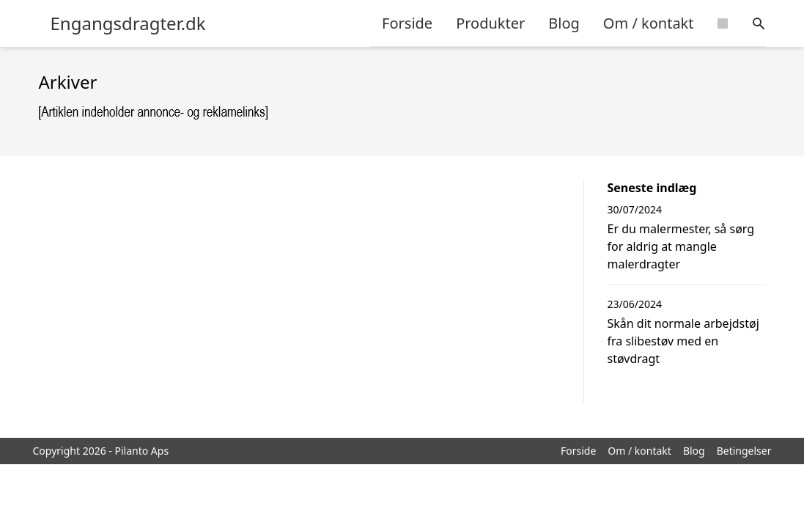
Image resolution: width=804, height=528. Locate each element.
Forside (407, 23)
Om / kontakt (648, 23)
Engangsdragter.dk (128, 23)
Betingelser (744, 451)
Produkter (490, 23)
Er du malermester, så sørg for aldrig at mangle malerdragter (681, 246)
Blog (564, 23)
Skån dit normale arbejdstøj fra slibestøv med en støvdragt (683, 341)
